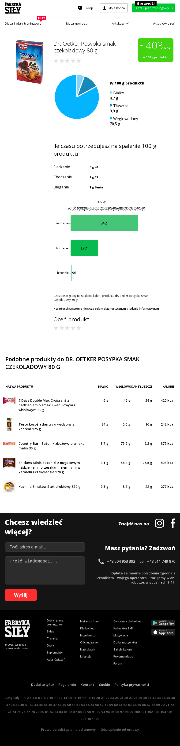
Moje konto (88, 635)
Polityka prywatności (132, 684)
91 (94, 711)
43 (36, 704)
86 (70, 711)
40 (22, 704)
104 (163, 711)
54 (88, 704)
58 (106, 704)
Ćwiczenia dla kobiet (127, 621)
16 (79, 697)
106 (83, 719)
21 (103, 697)
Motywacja (120, 635)
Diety (50, 645)
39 (17, 704)
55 (92, 704)
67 (148, 704)
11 (56, 697)
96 (117, 711)
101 (143, 711)
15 (74, 697)
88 (80, 711)
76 (23, 711)
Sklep (50, 631)
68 (153, 704)
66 (144, 704)
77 (28, 711)
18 (88, 697)
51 (73, 704)
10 (51, 697)
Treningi (52, 638)
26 (126, 697)
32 (154, 697)
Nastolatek (87, 649)
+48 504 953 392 (121, 561)
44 (41, 704)
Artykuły (120, 23)
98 (126, 711)
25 (121, 697)
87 (75, 711)
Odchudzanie (89, 642)
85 (66, 711)
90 (89, 711)
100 (137, 711)
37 (8, 704)
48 (59, 704)
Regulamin (67, 684)
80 (42, 711)
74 (14, 711)
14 (70, 697)
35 (168, 697)
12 (60, 697)
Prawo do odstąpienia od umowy (68, 729)
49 (64, 704)
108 (96, 719)
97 (122, 711)
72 (172, 704)
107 (90, 719)
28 (135, 697)
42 (31, 704)
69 (158, 704)
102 (150, 711)
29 (140, 697)
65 (139, 704)
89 (84, 711)
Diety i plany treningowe (55, 622)
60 (116, 704)
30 (145, 697)
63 (130, 704)
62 (125, 704)
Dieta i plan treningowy (24, 22)
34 (163, 697)
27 (131, 697)
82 (51, 711)
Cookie (104, 684)
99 (131, 711)
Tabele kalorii (122, 649)
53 (83, 704)
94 (108, 711)
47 (55, 704)
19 (93, 697)
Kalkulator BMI (123, 628)
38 (13, 704)
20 (98, 697)
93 (103, 711)
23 (112, 697)
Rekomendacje (123, 656)
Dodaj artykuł (42, 684)
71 (167, 704)
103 (156, 711)
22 (107, 697)
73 (9, 711)
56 (97, 704)
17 (84, 697)
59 (111, 704)
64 (134, 704)
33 (159, 697)
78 (33, 711)
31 (149, 697)
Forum (117, 663)
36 (173, 697)
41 (27, 704)
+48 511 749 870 (161, 561)
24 (117, 697)
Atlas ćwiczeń (164, 23)
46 (50, 704)
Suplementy (55, 652)
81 (47, 711)
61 (120, 704)
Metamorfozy (76, 23)
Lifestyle (85, 656)
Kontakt (87, 684)
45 (45, 704)
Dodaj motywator (125, 642)
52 (78, 704)
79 (37, 711)
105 (169, 711)
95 (112, 711)
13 (65, 697)
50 (69, 704)
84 (61, 711)
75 (19, 711)
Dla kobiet (87, 628)
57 (102, 704)
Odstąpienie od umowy (120, 729)
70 (163, 704)
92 (98, 711)
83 (56, 711)
